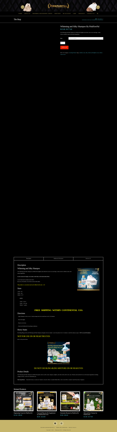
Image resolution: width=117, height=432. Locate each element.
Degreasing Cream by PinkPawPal (23, 413)
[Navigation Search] (98, 13)
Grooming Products (73, 52)
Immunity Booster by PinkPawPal (69, 413)
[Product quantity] (62, 43)
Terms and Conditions (61, 427)
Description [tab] (28, 258)
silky (86, 52)
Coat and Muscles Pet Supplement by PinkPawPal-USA (46, 413)
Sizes (61, 38)
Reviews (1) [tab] (88, 258)
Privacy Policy (72, 427)
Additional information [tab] (58, 258)
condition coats (82, 52)
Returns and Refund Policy (48, 427)
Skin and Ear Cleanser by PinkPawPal (90, 413)
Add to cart (64, 47)
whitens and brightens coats (93, 52)
